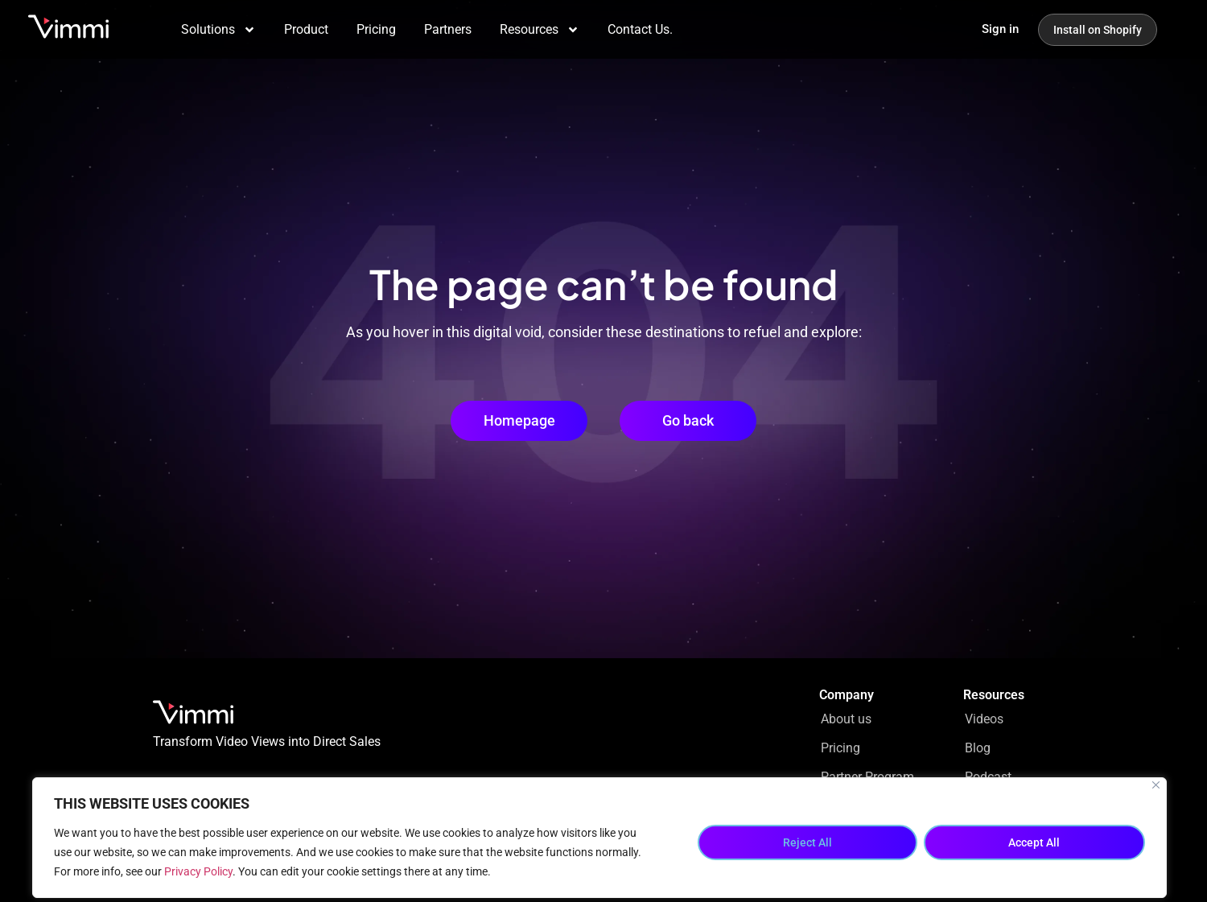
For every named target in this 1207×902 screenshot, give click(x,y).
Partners (448, 29)
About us (846, 719)
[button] (688, 421)
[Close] (1156, 785)
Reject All (807, 842)
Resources (539, 29)
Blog (978, 748)
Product (306, 29)
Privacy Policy (198, 871)
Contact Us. (640, 29)
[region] (599, 837)
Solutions (218, 29)
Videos (984, 719)
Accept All (1034, 842)
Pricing (376, 29)
